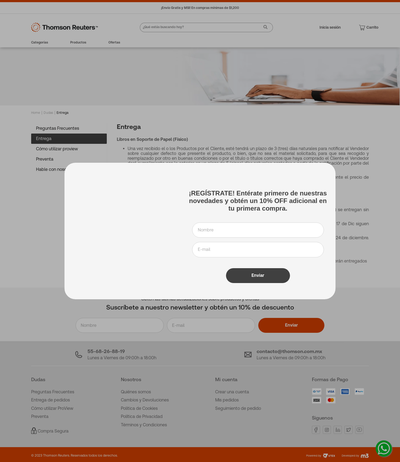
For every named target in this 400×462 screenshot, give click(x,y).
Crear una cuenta (232, 391)
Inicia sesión (330, 27)
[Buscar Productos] (263, 28)
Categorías (39, 42)
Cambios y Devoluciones (145, 400)
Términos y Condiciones (144, 424)
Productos (78, 42)
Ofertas (114, 42)
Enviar (291, 325)
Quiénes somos (136, 391)
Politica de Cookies (139, 408)
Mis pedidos (227, 400)
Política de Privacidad (142, 416)
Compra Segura (53, 431)
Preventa (40, 416)
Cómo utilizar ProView (52, 408)
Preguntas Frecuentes (52, 391)
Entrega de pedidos (50, 400)
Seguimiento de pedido (238, 408)
